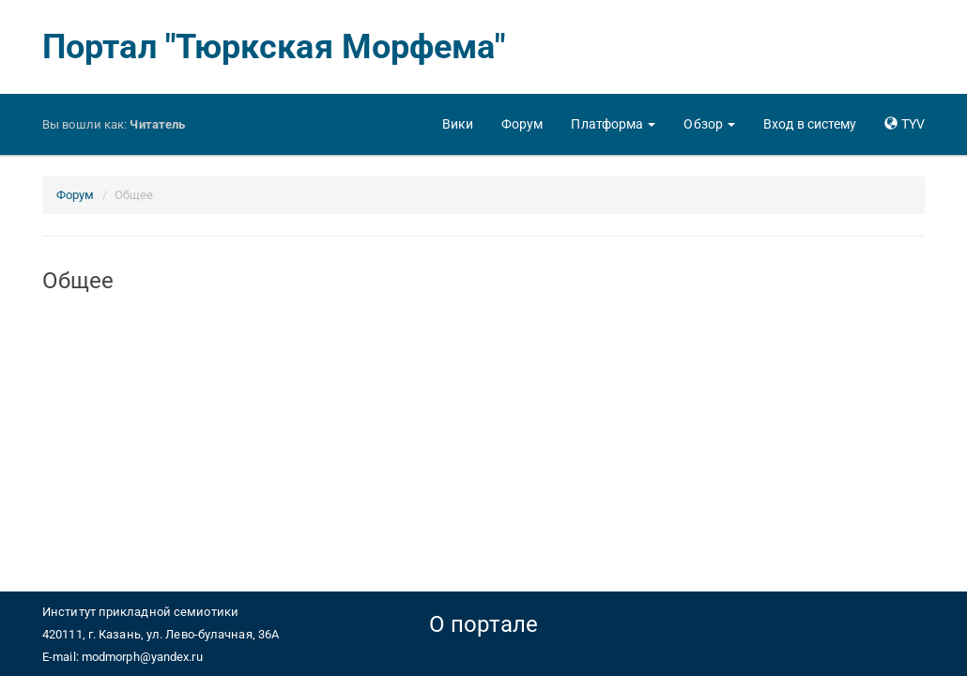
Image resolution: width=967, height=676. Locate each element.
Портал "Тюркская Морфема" (274, 47)
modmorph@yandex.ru (142, 657)
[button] (613, 124)
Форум (75, 195)
